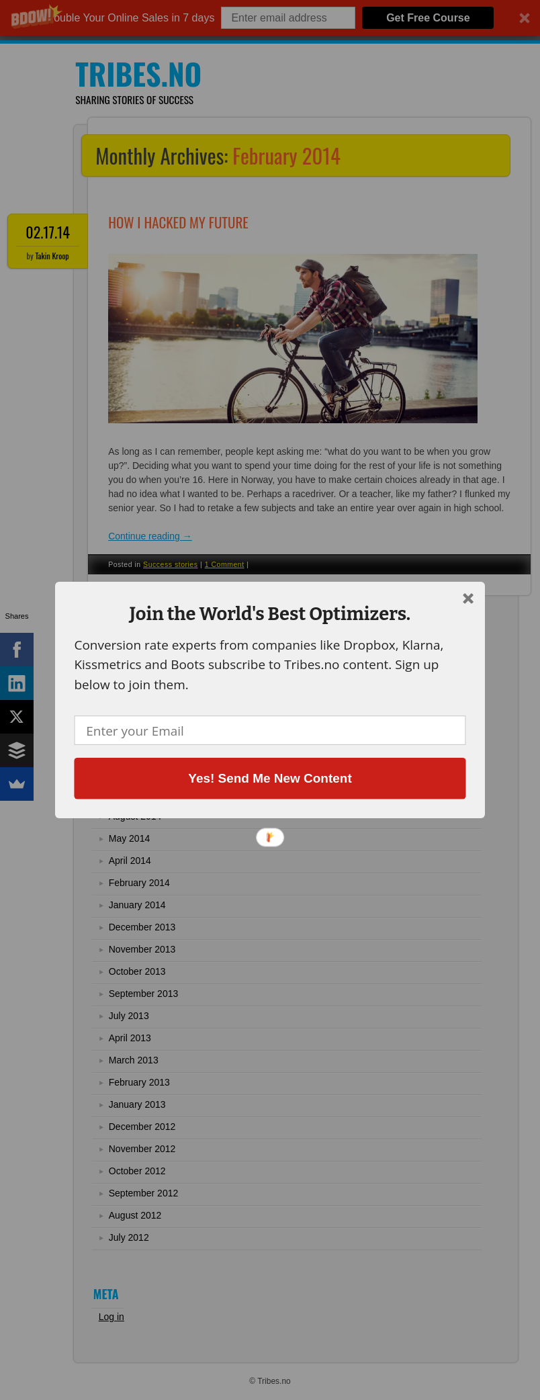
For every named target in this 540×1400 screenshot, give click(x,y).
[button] (269, 614)
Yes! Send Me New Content (269, 778)
